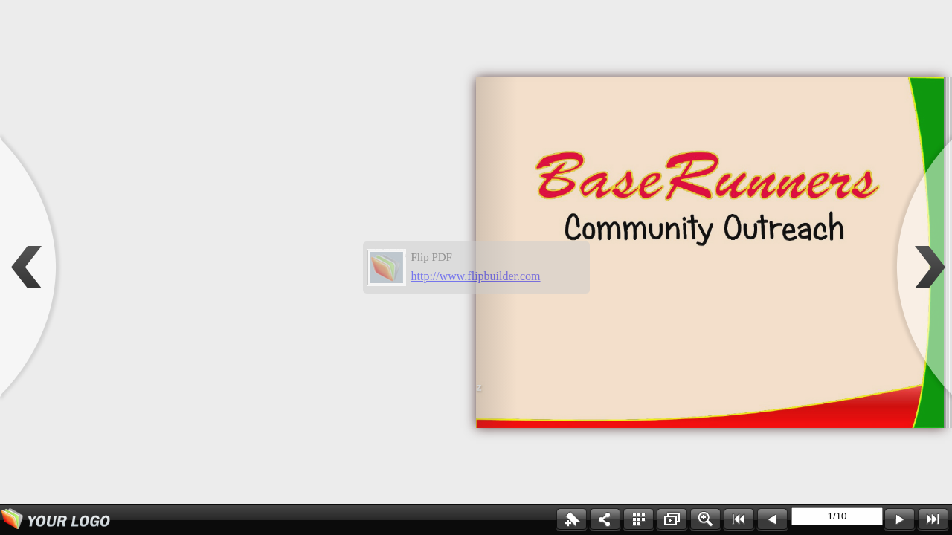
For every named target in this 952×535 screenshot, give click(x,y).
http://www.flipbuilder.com (476, 276)
